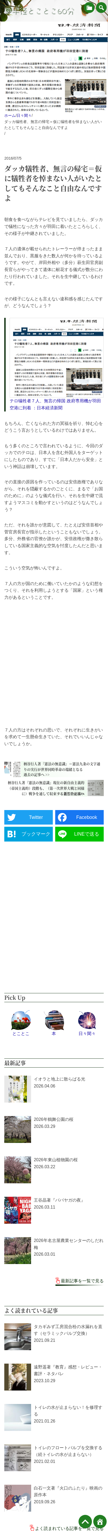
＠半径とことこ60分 (39, 11)
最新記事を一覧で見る (82, 1281)
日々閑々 (24, 115)
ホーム (10, 115)
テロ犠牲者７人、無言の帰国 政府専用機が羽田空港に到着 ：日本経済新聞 (55, 404)
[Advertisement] (54, 664)
